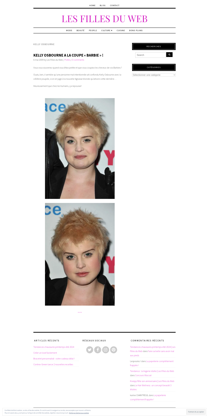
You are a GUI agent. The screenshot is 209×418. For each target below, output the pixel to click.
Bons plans (136, 30)
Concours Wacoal (143, 375)
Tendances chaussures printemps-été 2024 (53, 346)
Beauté (81, 30)
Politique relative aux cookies (79, 413)
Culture (105, 30)
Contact (115, 5)
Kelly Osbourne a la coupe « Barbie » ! (68, 55)
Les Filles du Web (105, 18)
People (93, 30)
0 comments (78, 59)
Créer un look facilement (45, 352)
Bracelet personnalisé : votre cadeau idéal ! (54, 358)
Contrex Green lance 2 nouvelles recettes (53, 364)
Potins (67, 59)
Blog (103, 5)
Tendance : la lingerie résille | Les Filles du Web (152, 371)
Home (92, 5)
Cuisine (121, 30)
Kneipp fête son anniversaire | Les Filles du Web (152, 381)
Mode (69, 30)
